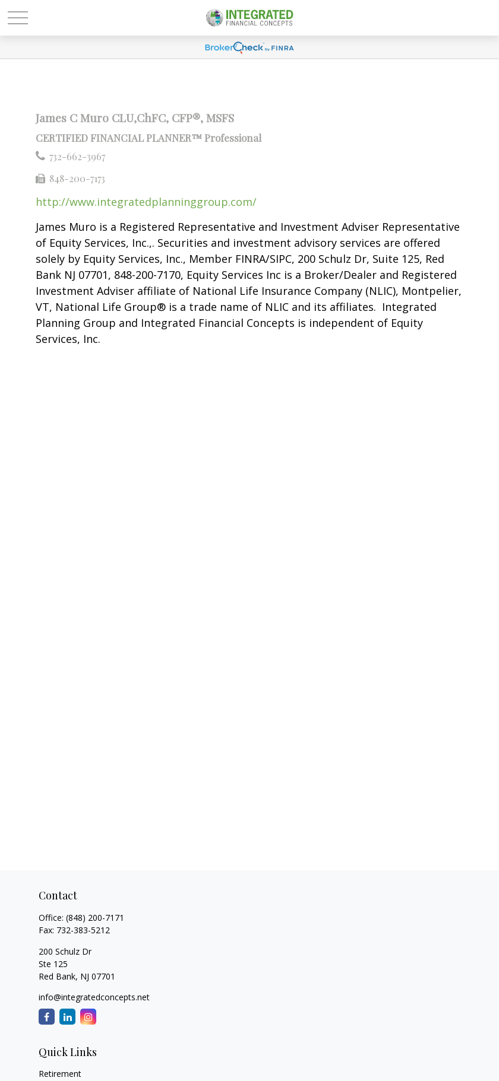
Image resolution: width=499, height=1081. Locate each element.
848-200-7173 (77, 178)
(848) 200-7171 (95, 917)
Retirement (60, 1073)
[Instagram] (88, 1017)
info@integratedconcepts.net (94, 997)
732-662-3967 (77, 156)
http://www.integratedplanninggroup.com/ (146, 202)
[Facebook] (47, 1017)
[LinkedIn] (67, 1017)
